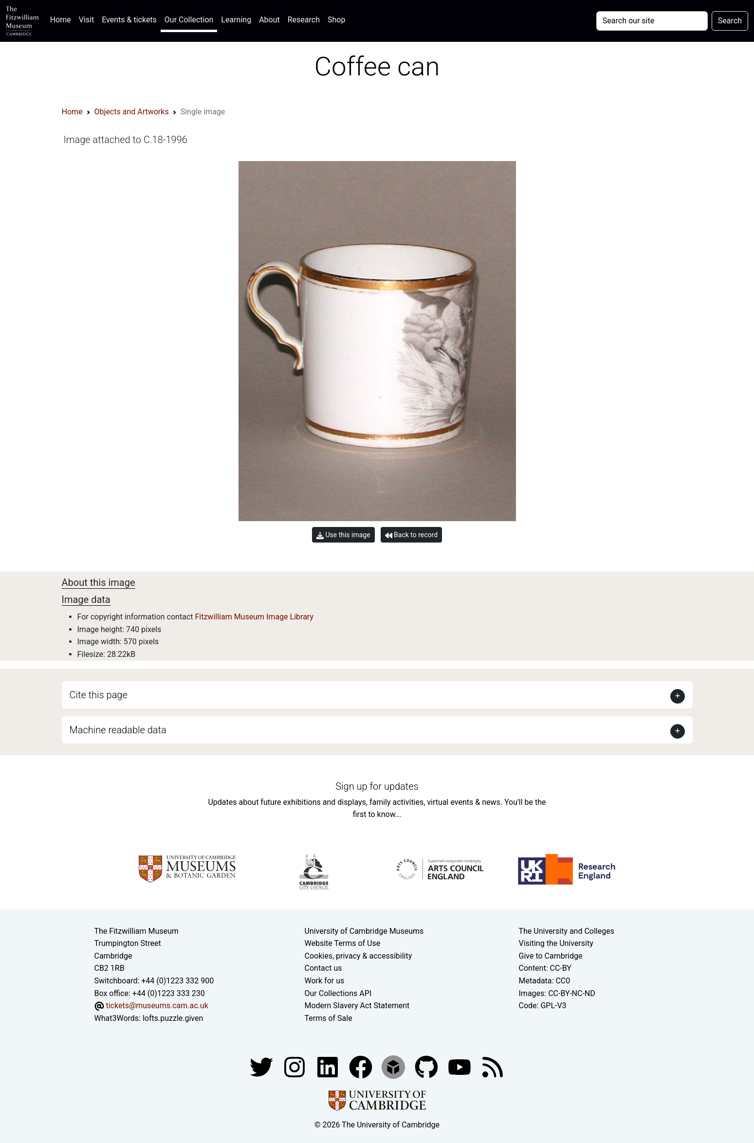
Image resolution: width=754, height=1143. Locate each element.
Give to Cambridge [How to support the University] (551, 956)
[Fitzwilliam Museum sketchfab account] (394, 1066)
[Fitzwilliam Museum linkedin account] (361, 1066)
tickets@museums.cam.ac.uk (157, 1005)
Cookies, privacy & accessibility (358, 956)
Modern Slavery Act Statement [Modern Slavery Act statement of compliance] (357, 1005)
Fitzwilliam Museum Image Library (254, 616)
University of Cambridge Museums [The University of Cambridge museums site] (364, 931)
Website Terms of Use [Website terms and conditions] (343, 943)
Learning (236, 19)
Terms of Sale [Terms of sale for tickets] (328, 1018)
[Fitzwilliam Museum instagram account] (295, 1066)
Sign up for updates (376, 786)
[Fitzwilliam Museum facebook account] (328, 1066)
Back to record (411, 535)
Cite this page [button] (99, 695)
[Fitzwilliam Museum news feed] (492, 1066)
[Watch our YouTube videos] (460, 1066)
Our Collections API (338, 993)
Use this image (343, 535)
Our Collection (189, 19)
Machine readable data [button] (118, 730)
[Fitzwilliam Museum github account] (427, 1066)
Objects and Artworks (131, 111)
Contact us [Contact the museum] (323, 968)
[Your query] (652, 21)
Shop (336, 19)
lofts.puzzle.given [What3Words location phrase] (173, 1018)
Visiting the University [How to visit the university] (556, 943)
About (269, 19)
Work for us (325, 980)
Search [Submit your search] (730, 20)
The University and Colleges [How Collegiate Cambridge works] (566, 931)
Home (62, 18)
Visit (86, 19)
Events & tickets (129, 19)
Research (304, 19)
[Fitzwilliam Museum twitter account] (262, 1066)
